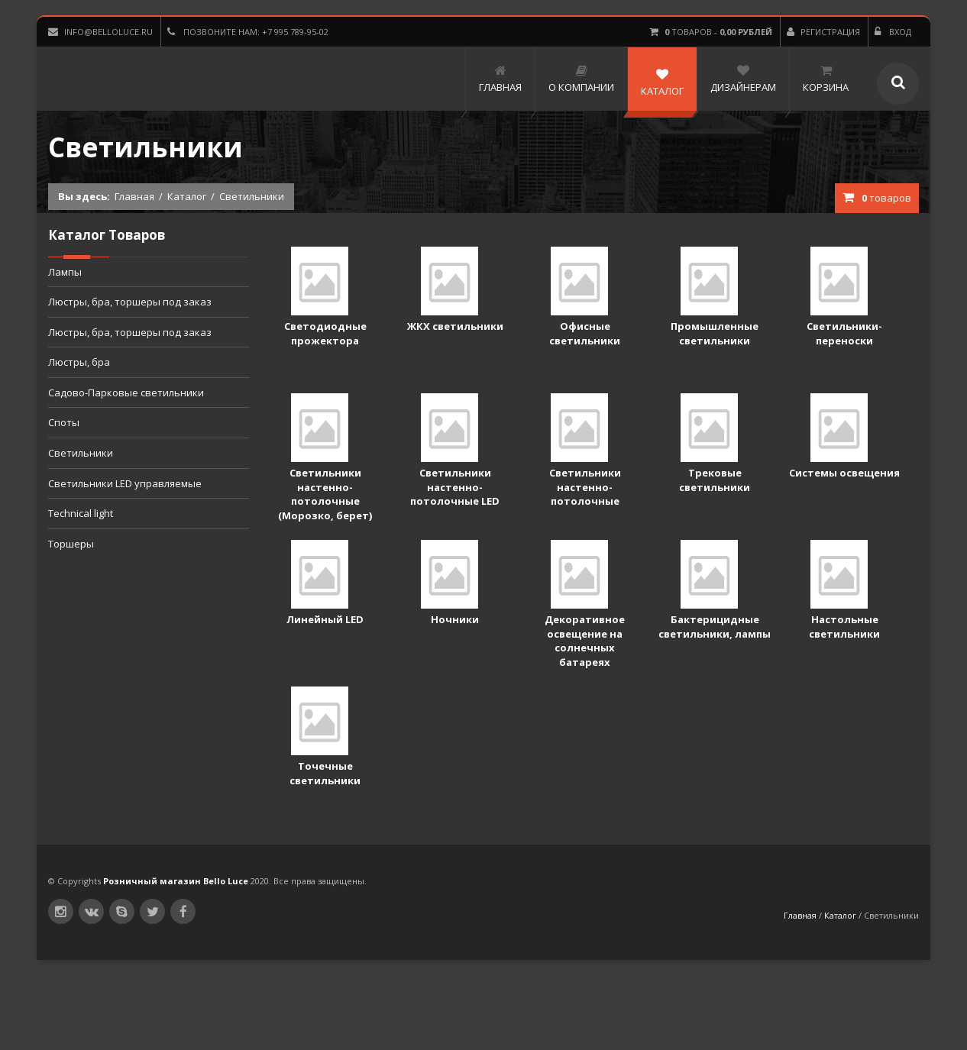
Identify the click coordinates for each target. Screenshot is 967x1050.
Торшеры (71, 544)
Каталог (186, 196)
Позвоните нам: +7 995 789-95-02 (247, 31)
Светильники (80, 453)
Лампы (65, 272)
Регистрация (823, 31)
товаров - (710, 31)
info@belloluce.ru (100, 31)
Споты (63, 422)
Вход (893, 31)
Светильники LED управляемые (125, 483)
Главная (134, 196)
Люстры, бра (79, 362)
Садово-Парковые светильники (126, 392)
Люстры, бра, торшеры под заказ (130, 302)
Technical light (80, 513)
